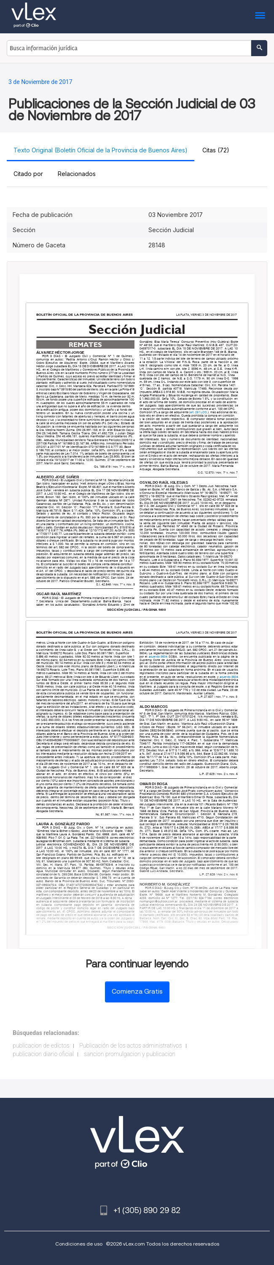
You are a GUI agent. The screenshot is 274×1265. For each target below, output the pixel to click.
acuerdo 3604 (158, 656)
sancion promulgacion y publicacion (130, 1054)
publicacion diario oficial (43, 1054)
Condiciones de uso (78, 1243)
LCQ (204, 412)
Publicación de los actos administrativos (130, 1045)
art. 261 (195, 412)
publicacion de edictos (41, 1045)
